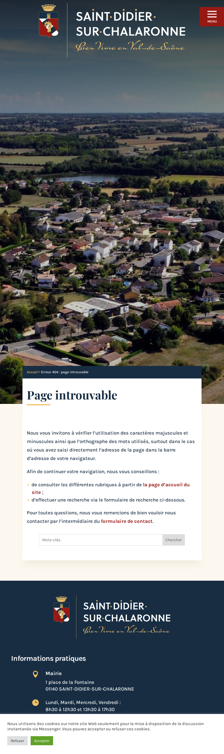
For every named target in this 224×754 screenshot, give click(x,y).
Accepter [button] (42, 741)
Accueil (32, 372)
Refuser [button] (17, 741)
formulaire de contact (127, 521)
